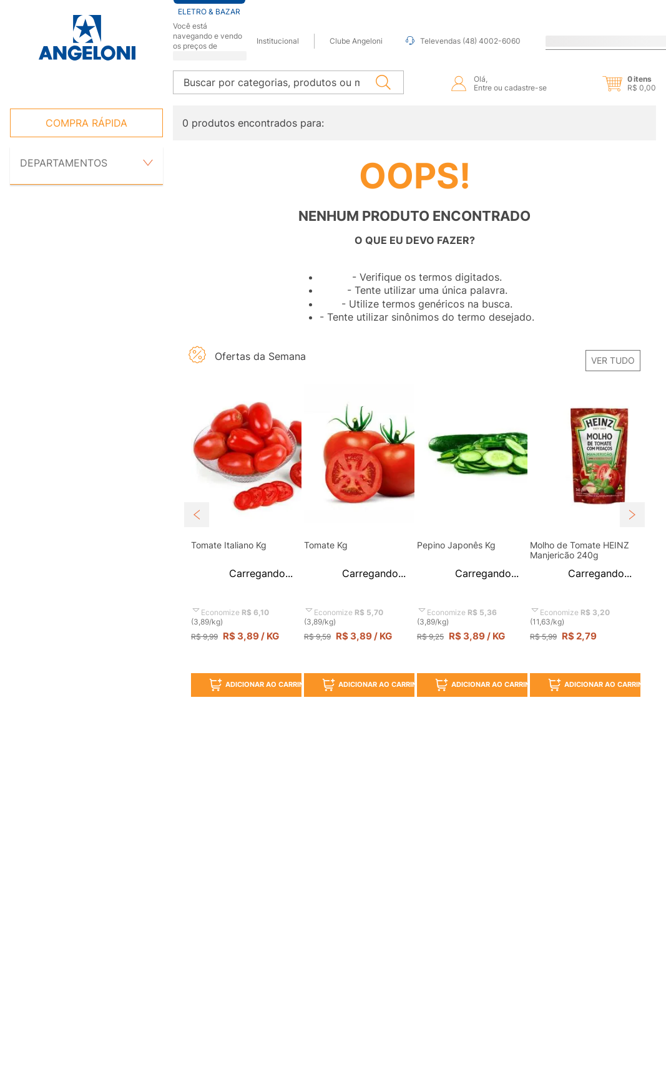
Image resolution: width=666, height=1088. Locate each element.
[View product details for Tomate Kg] (357, 500)
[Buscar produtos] (385, 58)
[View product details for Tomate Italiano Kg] (245, 500)
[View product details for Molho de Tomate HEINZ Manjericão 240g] (583, 500)
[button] (618, 59)
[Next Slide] (632, 479)
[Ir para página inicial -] (86, 38)
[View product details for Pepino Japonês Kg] (470, 500)
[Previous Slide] (196, 479)
